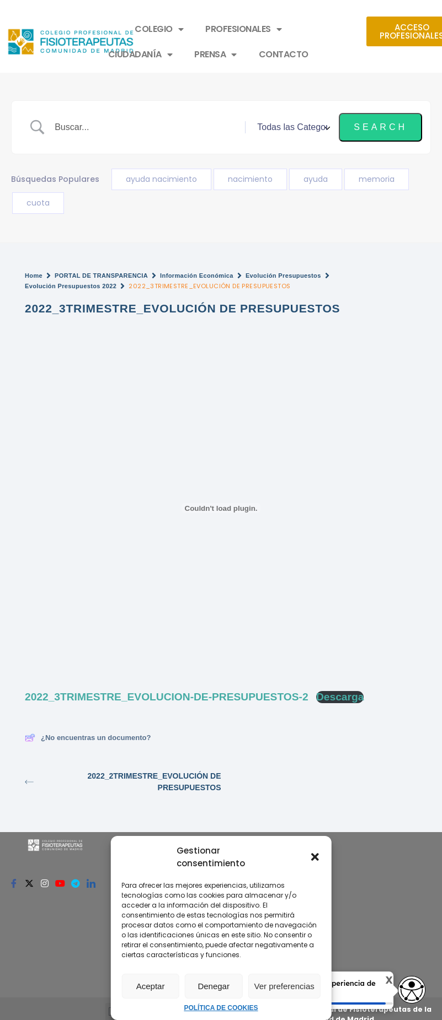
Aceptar (150, 986)
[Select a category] (292, 127)
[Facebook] (13, 883)
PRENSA (215, 54)
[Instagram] (44, 883)
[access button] (411, 990)
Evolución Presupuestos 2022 (70, 286)
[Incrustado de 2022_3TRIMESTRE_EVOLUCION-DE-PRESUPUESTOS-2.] (221, 508)
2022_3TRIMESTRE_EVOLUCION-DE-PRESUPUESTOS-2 (166, 697)
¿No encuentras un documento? (88, 737)
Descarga (340, 697)
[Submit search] (380, 127)
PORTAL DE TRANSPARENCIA (101, 275)
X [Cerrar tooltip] (381, 980)
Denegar (214, 986)
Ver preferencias (284, 986)
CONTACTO (283, 54)
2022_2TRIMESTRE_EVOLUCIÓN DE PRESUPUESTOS (123, 781)
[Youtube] (60, 883)
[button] (315, 856)
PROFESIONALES (243, 29)
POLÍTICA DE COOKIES (221, 1008)
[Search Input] (145, 127)
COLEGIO (159, 29)
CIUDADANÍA (140, 54)
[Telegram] (75, 883)
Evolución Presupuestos (283, 275)
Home (33, 275)
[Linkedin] (91, 883)
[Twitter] (29, 883)
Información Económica (196, 275)
